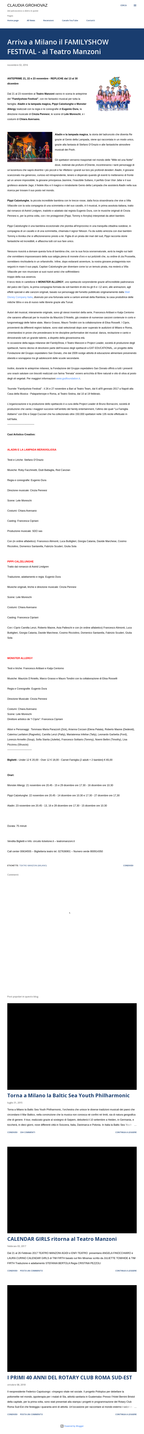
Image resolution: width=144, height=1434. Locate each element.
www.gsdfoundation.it (68, 378)
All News (31, 20)
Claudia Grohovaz (27, 5)
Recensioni (48, 20)
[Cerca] (123, 5)
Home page (13, 20)
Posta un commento (31, 1270)
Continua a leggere (126, 1132)
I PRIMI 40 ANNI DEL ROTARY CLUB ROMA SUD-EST (69, 1377)
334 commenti (27, 1132)
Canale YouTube (70, 20)
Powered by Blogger (72, 1426)
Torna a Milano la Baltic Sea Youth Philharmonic (68, 1095)
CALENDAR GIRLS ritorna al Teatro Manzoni (62, 1238)
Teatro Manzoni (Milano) (33, 865)
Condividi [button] (128, 865)
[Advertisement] (72, 971)
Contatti (90, 20)
